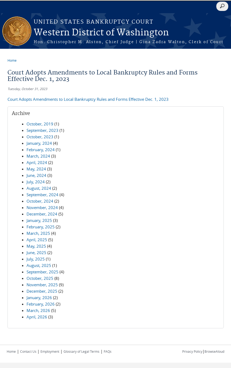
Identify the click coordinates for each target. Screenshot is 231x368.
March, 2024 (38, 156)
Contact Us (28, 351)
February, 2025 (41, 226)
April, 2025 (37, 239)
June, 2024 (36, 175)
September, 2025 (42, 271)
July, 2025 (36, 259)
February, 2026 (41, 304)
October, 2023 (40, 136)
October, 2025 (40, 278)
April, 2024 (37, 162)
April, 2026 (37, 316)
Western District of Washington (101, 32)
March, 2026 (38, 310)
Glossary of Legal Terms (81, 351)
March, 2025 (38, 233)
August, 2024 (39, 188)
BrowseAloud (214, 351)
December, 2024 (42, 214)
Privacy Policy (192, 351)
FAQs (107, 351)
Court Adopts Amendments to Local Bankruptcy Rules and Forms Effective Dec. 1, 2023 (88, 99)
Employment (49, 351)
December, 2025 (42, 291)
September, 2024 (42, 194)
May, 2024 (36, 169)
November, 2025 (42, 284)
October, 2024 (40, 201)
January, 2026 (39, 297)
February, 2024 (41, 149)
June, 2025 (36, 252)
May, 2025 (36, 246)
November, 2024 (42, 207)
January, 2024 (39, 143)
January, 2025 (39, 220)
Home (12, 60)
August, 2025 (39, 265)
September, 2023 (42, 130)
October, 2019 (40, 124)
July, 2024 (36, 181)
